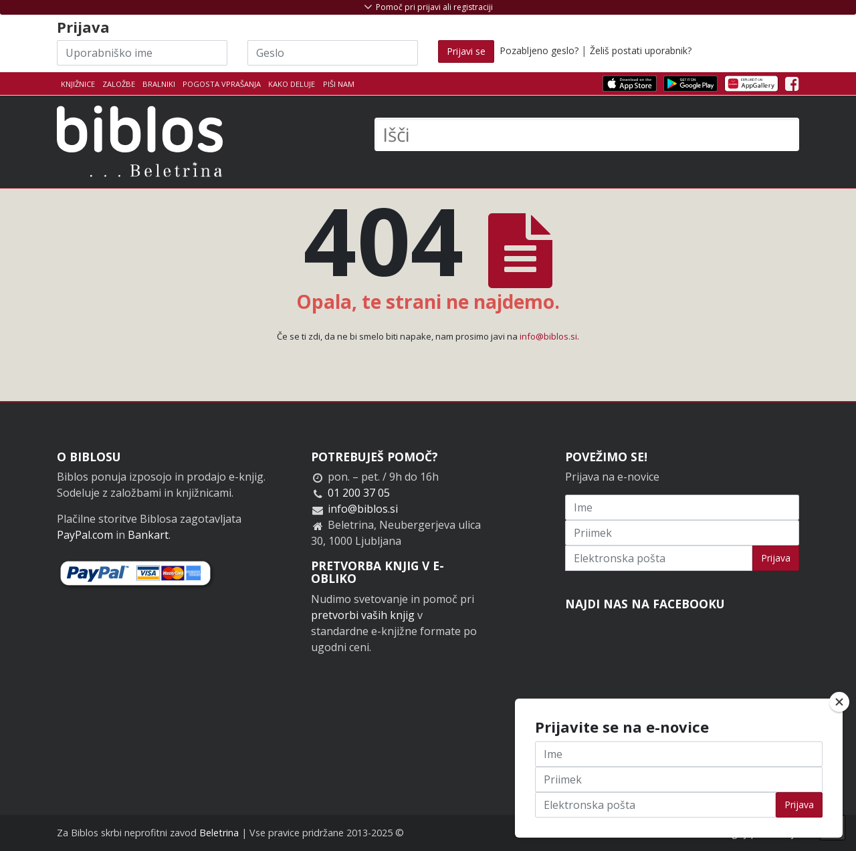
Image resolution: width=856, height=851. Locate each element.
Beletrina (219, 832)
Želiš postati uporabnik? (640, 50)
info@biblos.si (548, 336)
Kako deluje (291, 84)
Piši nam (338, 84)
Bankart (148, 534)
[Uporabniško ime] (142, 53)
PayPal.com (85, 534)
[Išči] (586, 134)
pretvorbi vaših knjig (363, 615)
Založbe (118, 84)
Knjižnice (78, 84)
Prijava (775, 558)
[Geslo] (332, 53)
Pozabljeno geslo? (539, 50)
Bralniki (158, 84)
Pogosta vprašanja (222, 84)
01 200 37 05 (359, 492)
